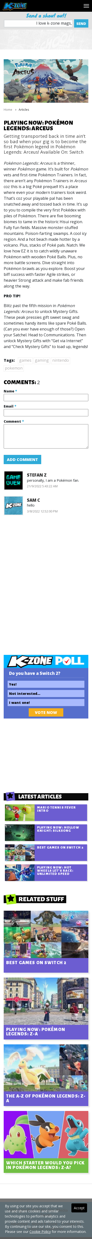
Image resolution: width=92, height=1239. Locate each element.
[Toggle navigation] (86, 5)
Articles (24, 110)
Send (81, 23)
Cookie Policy (40, 1231)
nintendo (60, 360)
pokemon (14, 368)
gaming (42, 360)
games (25, 360)
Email (10, 406)
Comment (14, 421)
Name (10, 391)
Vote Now (46, 712)
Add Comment (22, 459)
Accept (79, 1208)
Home (8, 110)
